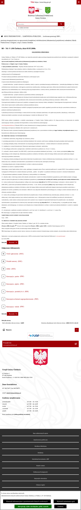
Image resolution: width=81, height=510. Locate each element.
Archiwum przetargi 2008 (51, 36)
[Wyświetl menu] (79, 2)
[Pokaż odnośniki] (2, 2)
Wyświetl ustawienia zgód (66, 501)
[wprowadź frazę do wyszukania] (37, 24)
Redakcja (40, 453)
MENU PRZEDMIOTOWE (12, 36)
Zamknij (60, 506)
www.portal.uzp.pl (60, 236)
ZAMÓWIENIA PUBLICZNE (32, 36)
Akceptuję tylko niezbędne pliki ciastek (33, 506)
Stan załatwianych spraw (40, 433)
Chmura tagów (40, 485)
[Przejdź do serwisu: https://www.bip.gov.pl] (40, 2)
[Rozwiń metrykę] (12, 242)
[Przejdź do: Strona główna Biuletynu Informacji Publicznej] (2, 36)
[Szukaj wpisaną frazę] (61, 24)
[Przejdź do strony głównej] (40, 13)
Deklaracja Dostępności (40, 472)
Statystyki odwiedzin (40, 478)
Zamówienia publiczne (41, 440)
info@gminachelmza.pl (14, 393)
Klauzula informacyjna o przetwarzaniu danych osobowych (27, 501)
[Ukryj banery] (77, 330)
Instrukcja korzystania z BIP (40, 459)
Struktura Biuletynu (41, 446)
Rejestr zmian (40, 465)
